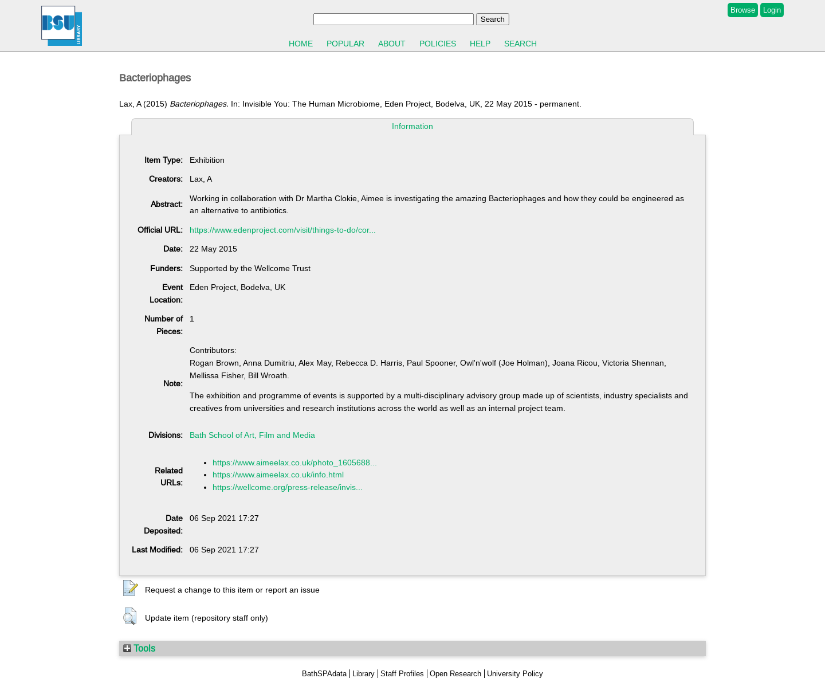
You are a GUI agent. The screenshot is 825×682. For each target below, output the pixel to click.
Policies (437, 43)
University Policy (515, 673)
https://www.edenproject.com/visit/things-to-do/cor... (283, 229)
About (392, 43)
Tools (139, 648)
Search (520, 43)
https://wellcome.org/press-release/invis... (288, 487)
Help (480, 43)
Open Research (455, 673)
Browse (742, 10)
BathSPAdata (324, 673)
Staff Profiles (402, 673)
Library (363, 673)
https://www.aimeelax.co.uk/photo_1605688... (295, 462)
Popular (345, 43)
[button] (130, 588)
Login (772, 10)
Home (301, 43)
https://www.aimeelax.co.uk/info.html (278, 474)
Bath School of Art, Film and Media (252, 435)
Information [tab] (412, 126)
